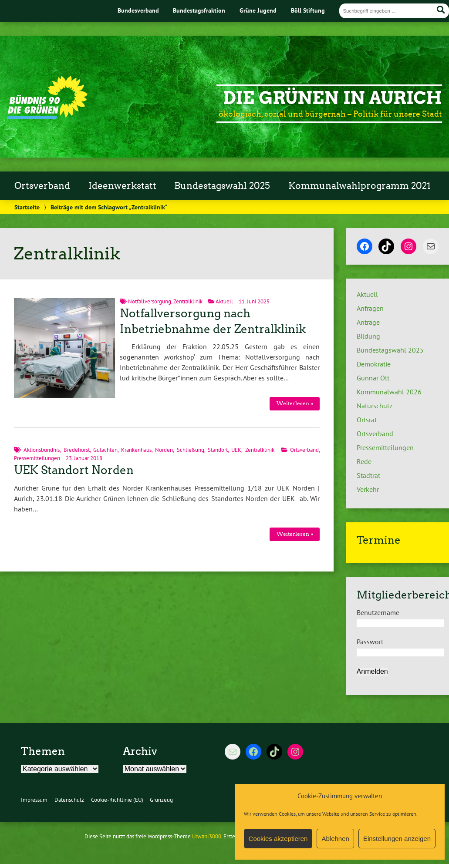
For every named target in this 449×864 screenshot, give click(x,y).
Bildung (368, 336)
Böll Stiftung (308, 10)
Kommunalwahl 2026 (389, 391)
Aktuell (224, 301)
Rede (364, 461)
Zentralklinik (188, 301)
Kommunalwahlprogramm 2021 (359, 186)
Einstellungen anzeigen (397, 838)
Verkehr (368, 489)
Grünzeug (161, 799)
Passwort (370, 641)
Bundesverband (138, 10)
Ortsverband (42, 186)
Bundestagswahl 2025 (222, 186)
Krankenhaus (136, 450)
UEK (236, 450)
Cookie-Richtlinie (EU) (117, 799)
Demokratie (374, 364)
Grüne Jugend (258, 10)
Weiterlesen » (295, 403)
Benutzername (378, 612)
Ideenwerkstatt (122, 186)
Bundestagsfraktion (199, 10)
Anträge (368, 322)
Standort (218, 450)
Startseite (27, 207)
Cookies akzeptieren (278, 838)
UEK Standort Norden (74, 470)
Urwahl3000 (206, 836)
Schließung (190, 450)
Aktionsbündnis (42, 450)
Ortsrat (367, 419)
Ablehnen (335, 838)
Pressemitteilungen (37, 458)
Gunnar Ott (373, 377)
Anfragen (370, 308)
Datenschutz (69, 799)
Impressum (34, 799)
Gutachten (105, 450)
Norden (164, 450)
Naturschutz (374, 405)
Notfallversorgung (149, 301)
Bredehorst (77, 450)
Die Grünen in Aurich (332, 97)
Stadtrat (368, 475)
